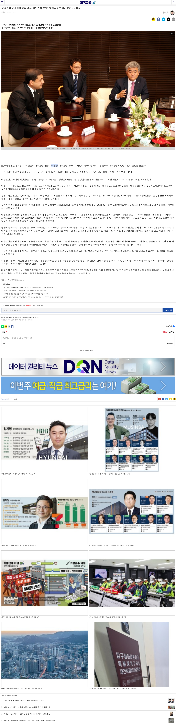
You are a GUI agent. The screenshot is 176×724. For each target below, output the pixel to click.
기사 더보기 (13, 399)
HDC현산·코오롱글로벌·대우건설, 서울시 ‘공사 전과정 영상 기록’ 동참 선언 (28, 287)
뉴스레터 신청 (167, 310)
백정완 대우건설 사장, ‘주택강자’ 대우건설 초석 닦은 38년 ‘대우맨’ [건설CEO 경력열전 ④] (33, 297)
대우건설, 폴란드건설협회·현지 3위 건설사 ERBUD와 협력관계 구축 (26, 294)
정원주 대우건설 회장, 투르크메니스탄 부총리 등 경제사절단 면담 (25, 290)
